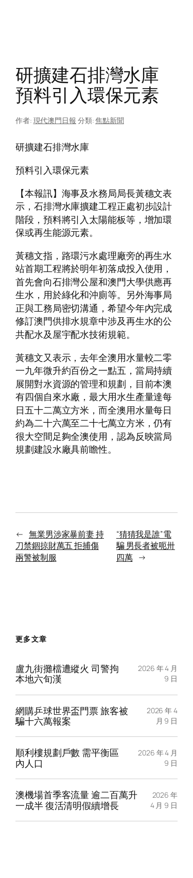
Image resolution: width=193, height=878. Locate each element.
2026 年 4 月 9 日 (162, 715)
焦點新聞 (109, 120)
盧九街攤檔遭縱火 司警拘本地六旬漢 (67, 673)
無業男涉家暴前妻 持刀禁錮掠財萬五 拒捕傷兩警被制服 (59, 545)
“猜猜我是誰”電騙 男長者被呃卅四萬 (145, 545)
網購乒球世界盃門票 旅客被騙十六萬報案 (71, 716)
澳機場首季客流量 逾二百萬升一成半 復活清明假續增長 (76, 800)
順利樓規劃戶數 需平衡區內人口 (67, 757)
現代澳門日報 (54, 120)
